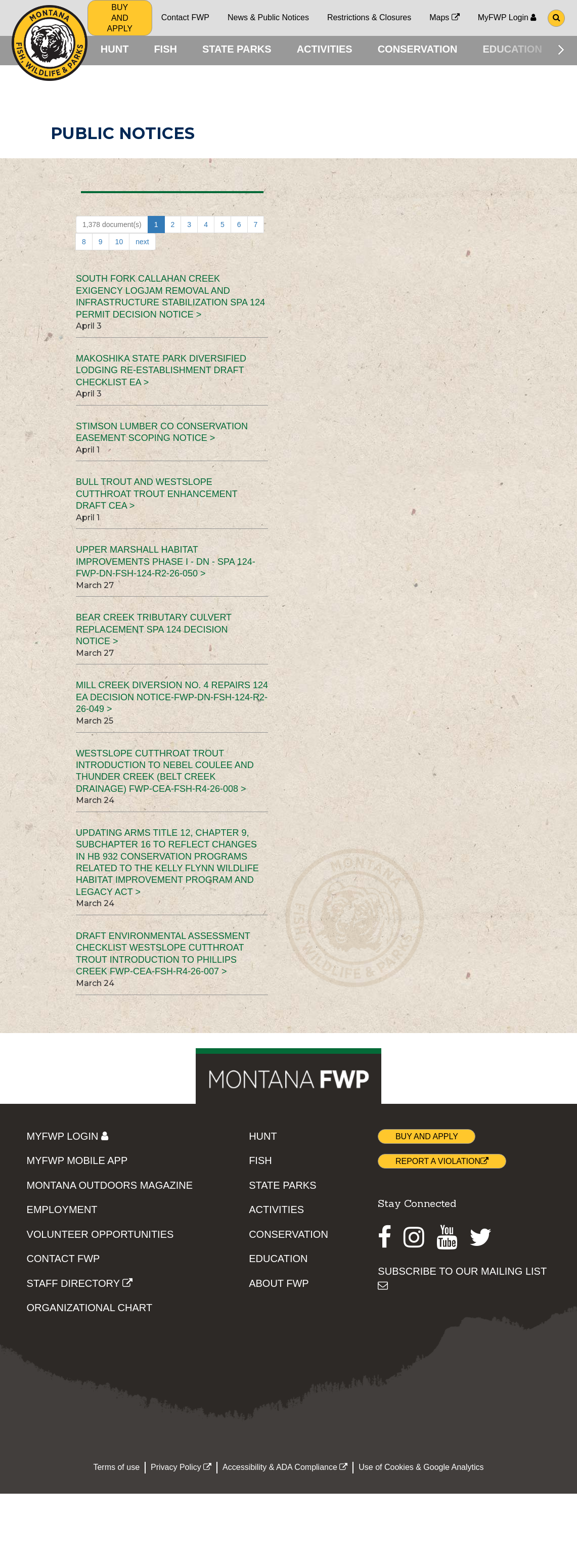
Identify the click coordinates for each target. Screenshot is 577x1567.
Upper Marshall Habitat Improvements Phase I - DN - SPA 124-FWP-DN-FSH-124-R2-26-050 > (165, 563)
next (142, 244)
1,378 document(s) (112, 226)
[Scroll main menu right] (561, 49)
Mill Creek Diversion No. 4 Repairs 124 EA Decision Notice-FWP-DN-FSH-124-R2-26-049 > (172, 699)
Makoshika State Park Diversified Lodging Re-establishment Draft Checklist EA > (161, 372)
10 (119, 244)
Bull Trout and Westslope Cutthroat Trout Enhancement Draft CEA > (156, 496)
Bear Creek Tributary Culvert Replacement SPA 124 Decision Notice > (154, 631)
